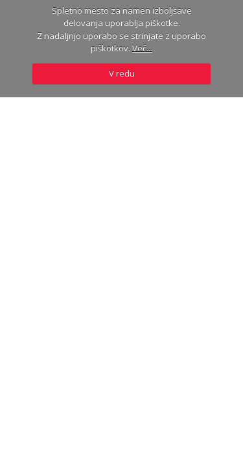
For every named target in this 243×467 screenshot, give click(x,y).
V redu (122, 73)
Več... (142, 48)
